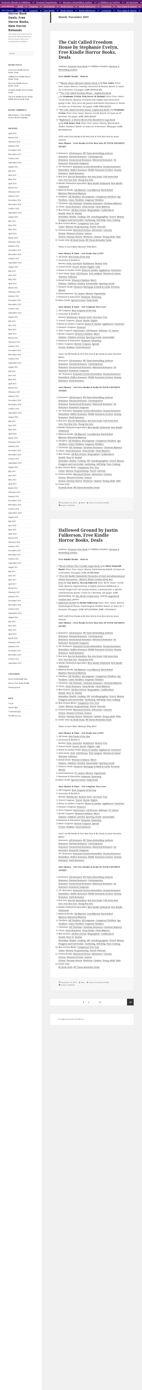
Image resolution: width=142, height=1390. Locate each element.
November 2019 (14, 454)
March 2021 (13, 388)
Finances (78, 286)
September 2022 (15, 313)
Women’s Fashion (80, 280)
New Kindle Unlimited (99, 183)
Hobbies (70, 347)
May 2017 (12, 580)
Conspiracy (83, 223)
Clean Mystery (102, 206)
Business (85, 296)
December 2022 (14, 300)
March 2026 (13, 137)
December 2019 (14, 450)
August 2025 (13, 167)
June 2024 (12, 225)
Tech (72, 273)
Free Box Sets (70, 179)
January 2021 (13, 396)
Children (72, 283)
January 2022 (13, 346)
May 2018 (12, 529)
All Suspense (88, 196)
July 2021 (12, 371)
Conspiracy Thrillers (106, 196)
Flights (90, 266)
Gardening (90, 220)
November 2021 (14, 354)
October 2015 (13, 659)
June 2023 (12, 275)
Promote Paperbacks (46, 2)
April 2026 (12, 133)
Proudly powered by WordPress (71, 1019)
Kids (118, 236)
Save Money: (8, 6)
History (69, 226)
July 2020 (12, 421)
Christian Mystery (113, 203)
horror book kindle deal (17, 679)
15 (101, 1001)
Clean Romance (73, 206)
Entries (13, 707)
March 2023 (13, 288)
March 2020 (13, 438)
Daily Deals (92, 300)
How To (70, 213)
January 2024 (13, 246)
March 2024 (13, 238)
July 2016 (12, 621)
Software (72, 276)
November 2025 (14, 154)
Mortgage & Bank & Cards (97, 286)
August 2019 (13, 467)
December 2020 (14, 400)
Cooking (81, 216)
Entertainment (83, 347)
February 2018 (14, 542)
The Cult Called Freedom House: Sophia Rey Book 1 (85, 109)
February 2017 (14, 592)
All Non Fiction (78, 209)
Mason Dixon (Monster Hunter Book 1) (80, 83)
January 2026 (13, 146)
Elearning (96, 296)
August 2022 (13, 317)
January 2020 (13, 446)
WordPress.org (14, 716)
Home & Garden (90, 270)
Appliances (104, 270)
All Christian (75, 203)
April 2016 (12, 634)
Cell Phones (82, 273)
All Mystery (80, 189)
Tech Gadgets (95, 273)
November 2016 (14, 605)
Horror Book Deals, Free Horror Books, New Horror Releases (18, 21)
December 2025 (14, 150)
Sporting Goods (106, 283)
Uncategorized (14, 687)
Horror (78, 236)
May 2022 (12, 329)
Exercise (101, 226)
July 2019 (12, 471)
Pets (105, 263)
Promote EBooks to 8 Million (16, 2)
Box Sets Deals (95, 176)
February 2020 (14, 442)
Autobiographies (99, 216)
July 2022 (12, 321)
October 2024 (13, 208)
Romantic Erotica (104, 169)
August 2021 (13, 367)
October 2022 (13, 308)
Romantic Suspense (79, 163)
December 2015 (14, 650)
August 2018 (13, 517)
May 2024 (12, 229)
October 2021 (13, 359)
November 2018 (14, 505)
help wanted (13, 115)
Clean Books (88, 206)
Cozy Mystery (93, 189)
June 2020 (12, 425)
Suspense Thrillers (94, 199)
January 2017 (13, 596)
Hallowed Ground (67, 602)
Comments (14, 711)
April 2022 (12, 334)
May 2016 (12, 630)
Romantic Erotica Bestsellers (87, 166)
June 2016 (12, 626)
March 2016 (13, 638)
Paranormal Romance (80, 159)
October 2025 (13, 158)
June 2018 (12, 525)
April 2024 (12, 233)
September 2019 (15, 463)
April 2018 (12, 534)
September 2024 (15, 213)
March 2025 (13, 188)
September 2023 (15, 263)
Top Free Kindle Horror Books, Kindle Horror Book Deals (20, 97)
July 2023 (12, 271)
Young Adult (109, 236)
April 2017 (12, 584)
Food (69, 263)
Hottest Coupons (82, 343)
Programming (81, 226)
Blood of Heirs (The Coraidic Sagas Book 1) (81, 566)
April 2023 (12, 283)
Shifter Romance (78, 169)
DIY (88, 216)
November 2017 (14, 555)
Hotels (83, 266)
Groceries (77, 263)
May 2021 (12, 379)
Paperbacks (100, 293)
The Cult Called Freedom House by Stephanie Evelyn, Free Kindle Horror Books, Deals (88, 49)
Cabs (97, 266)
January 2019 (13, 496)
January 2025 (13, 196)
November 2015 (14, 655)
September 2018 (15, 513)
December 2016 (14, 600)
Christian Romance (93, 203)
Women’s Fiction (75, 233)
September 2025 (15, 162)
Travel (112, 216)
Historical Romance (102, 159)
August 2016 (13, 617)
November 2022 (14, 304)
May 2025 (12, 179)
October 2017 (13, 559)
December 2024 (14, 200)
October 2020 (13, 409)
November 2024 (14, 204)
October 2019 (13, 459)
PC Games (80, 293)
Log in (10, 703)
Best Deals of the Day (79, 256)
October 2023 (13, 258)
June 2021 (12, 375)
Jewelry (81, 283)
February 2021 (14, 392)
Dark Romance (76, 173)
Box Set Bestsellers (77, 176)
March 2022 (13, 338)
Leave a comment (68, 505)
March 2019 (13, 488)
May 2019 (12, 480)
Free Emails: (8, 10)
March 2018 (13, 538)
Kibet (83, 503)
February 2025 (14, 192)
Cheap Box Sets (85, 179)
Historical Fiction (81, 230)
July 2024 (12, 221)
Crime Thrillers (76, 199)
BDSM (91, 169)
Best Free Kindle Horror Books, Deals (18, 84)
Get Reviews (132, 2)
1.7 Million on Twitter (109, 2)
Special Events (78, 300)
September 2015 (15, 663)
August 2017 (13, 567)
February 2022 (14, 342)
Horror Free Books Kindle (18, 683)
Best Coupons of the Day (84, 310)
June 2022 (12, 325)
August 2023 (13, 267)
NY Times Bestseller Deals (98, 240)
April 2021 (12, 383)
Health (72, 216)
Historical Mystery (77, 193)
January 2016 (13, 646)
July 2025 (12, 171)
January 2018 (13, 546)
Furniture (116, 270)
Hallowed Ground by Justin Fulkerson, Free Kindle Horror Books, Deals (88, 535)
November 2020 (14, 404)
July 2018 (12, 521)
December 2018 (14, 500)
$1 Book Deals (77, 240)
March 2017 (13, 588)
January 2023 (13, 296)
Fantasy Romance (78, 156)
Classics (97, 236)
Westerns (88, 236)
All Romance (75, 153)
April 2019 (12, 484)
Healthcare (88, 263)
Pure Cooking (113, 220)
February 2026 (14, 142)
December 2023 (14, 250)
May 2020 (12, 429)
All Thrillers (74, 196)
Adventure (97, 230)
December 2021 (14, 350)
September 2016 (15, 613)
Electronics (79, 330)
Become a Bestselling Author (77, 2)
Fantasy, (71, 236)
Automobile (92, 283)
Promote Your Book (78, 66)
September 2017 (15, 563)
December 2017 (14, 550)
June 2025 (12, 175)
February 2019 (14, 492)
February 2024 (14, 242)
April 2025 (12, 183)
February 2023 (14, 292)
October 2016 (13, 609)
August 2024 (13, 217)
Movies (89, 293)
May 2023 (12, 279)
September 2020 (15, 413)
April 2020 (12, 434)
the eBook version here (87, 596)
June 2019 (12, 475)
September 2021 (15, 363)
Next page (130, 1002)
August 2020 (13, 417)
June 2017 (12, 575)
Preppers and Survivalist (71, 220)
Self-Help (100, 220)
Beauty (98, 263)
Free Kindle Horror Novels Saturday (19, 116)
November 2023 (14, 254)
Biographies (94, 209)
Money (120, 216)
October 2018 (13, 509)
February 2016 (14, 642)
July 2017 (12, 571)
